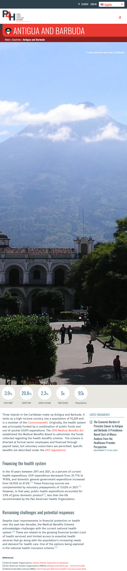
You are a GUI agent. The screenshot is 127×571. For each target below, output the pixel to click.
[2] (44, 494)
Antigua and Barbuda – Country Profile (66, 566)
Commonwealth (38, 422)
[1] (31, 482)
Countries (16, 39)
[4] (55, 547)
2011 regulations (55, 450)
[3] (13, 531)
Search (82, 4)
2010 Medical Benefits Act (68, 430)
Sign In (92, 4)
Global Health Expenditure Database (50, 563)
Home (7, 39)
